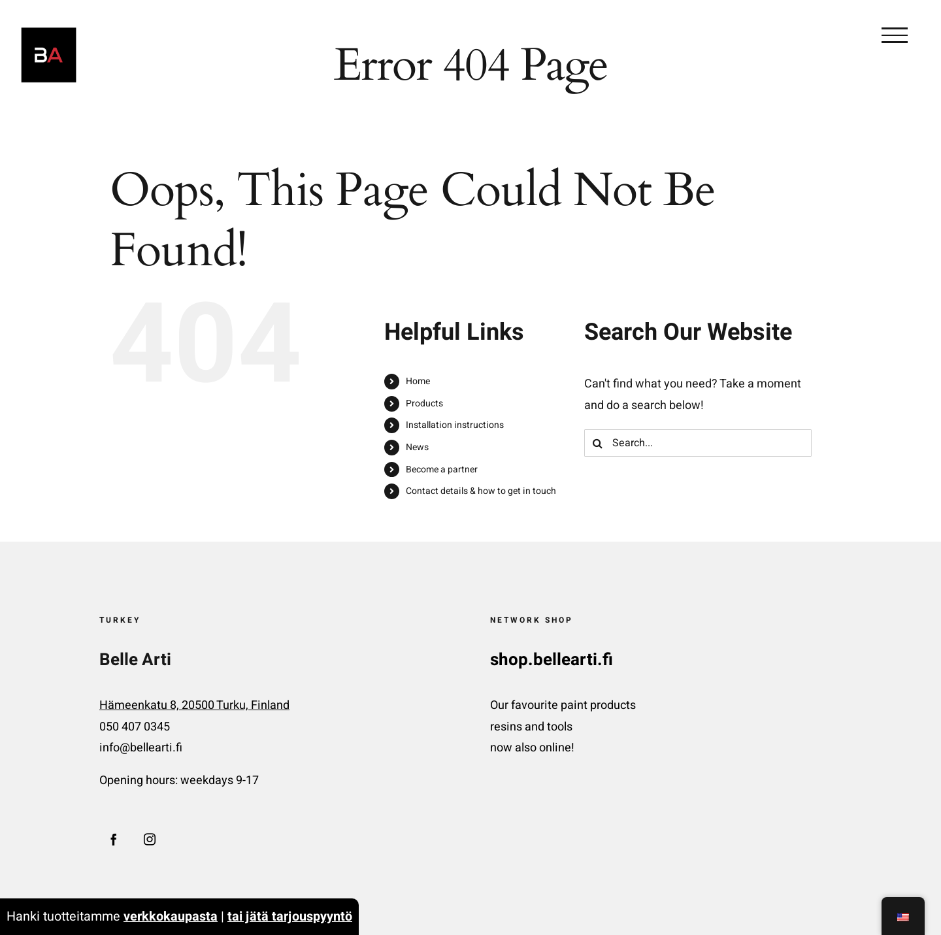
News (417, 447)
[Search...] (698, 443)
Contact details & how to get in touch (481, 491)
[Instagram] (149, 839)
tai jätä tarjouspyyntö (289, 916)
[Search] (598, 443)
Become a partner (442, 469)
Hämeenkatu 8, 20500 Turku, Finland (194, 705)
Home (418, 381)
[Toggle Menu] (895, 35)
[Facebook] (113, 839)
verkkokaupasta (171, 916)
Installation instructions (455, 425)
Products (424, 403)
